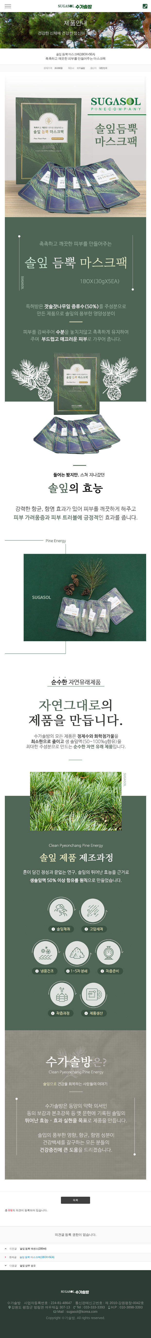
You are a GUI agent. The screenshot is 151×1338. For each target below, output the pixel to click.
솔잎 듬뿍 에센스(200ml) (33, 1248)
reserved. (98, 1318)
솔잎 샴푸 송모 (28, 1265)
